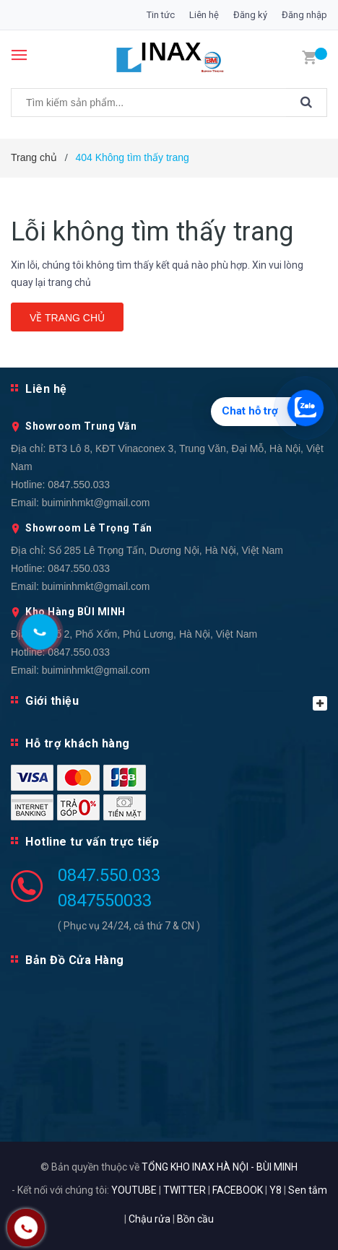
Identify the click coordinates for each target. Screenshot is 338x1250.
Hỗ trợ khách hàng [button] (77, 743)
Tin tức (161, 14)
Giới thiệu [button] (176, 702)
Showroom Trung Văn (80, 426)
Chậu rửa (149, 1219)
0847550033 (105, 900)
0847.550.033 (79, 484)
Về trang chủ (67, 318)
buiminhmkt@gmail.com (96, 502)
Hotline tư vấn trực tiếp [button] (92, 841)
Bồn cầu (195, 1219)
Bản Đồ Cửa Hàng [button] (74, 960)
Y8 (275, 1190)
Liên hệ (204, 14)
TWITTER (184, 1190)
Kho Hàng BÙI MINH (75, 611)
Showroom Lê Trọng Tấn (88, 528)
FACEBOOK (237, 1190)
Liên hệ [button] (46, 389)
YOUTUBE (134, 1190)
